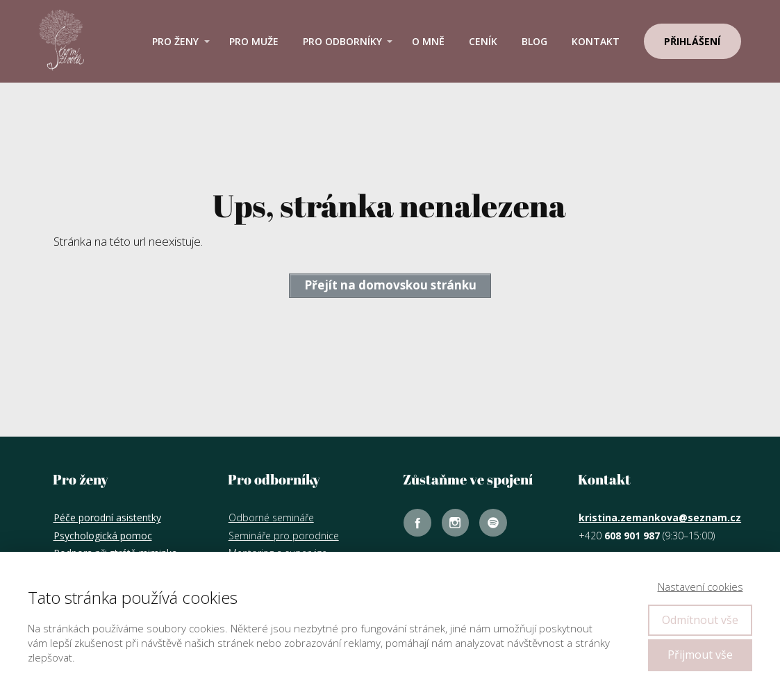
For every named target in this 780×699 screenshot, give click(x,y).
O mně (428, 41)
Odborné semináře (271, 517)
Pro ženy (175, 41)
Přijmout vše (700, 654)
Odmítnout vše (700, 620)
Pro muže (254, 41)
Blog (534, 41)
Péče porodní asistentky (107, 517)
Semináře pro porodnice (284, 535)
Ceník (483, 41)
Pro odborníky (342, 41)
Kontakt (596, 41)
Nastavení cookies (700, 586)
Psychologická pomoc (102, 535)
